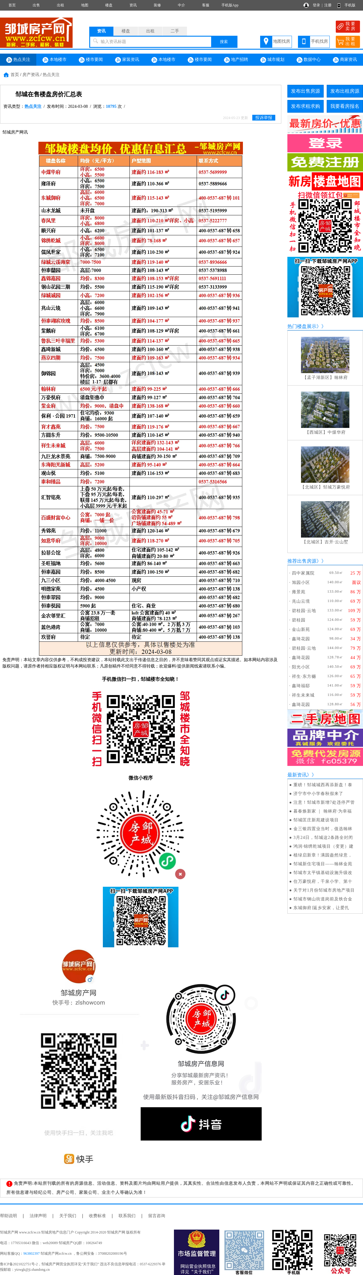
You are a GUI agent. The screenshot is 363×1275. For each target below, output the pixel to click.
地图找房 (281, 41)
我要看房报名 (344, 106)
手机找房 (319, 41)
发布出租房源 (344, 91)
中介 (181, 5)
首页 (12, 5)
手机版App (230, 5)
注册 (328, 5)
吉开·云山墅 (337, 542)
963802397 (31, 1253)
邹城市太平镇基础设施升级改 (322, 872)
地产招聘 (236, 60)
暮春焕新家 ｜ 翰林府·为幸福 (322, 811)
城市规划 (272, 60)
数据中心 (308, 60)
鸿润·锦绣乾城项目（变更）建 (323, 846)
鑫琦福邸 (301, 686)
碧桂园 (299, 620)
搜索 (224, 41)
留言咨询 (156, 1216)
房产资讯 (30, 74)
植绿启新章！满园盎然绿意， (322, 855)
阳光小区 (301, 667)
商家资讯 (345, 60)
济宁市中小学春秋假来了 (318, 793)
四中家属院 (303, 573)
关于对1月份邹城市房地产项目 (324, 890)
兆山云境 (301, 601)
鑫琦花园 (301, 639)
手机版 (350, 5)
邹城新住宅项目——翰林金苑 (322, 864)
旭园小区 (301, 582)
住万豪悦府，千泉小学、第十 (322, 881)
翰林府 (341, 377)
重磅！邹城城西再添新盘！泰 (322, 785)
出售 (36, 5)
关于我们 (67, 1216)
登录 (316, 5)
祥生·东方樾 (304, 676)
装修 (157, 5)
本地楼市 (54, 60)
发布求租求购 (305, 106)
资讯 (133, 5)
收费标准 (97, 1216)
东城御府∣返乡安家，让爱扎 (321, 908)
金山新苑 (301, 629)
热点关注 (18, 60)
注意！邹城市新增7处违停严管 (324, 802)
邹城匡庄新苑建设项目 (316, 820)
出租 (60, 5)
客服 (205, 5)
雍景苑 (299, 592)
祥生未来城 (303, 695)
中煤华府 (337, 432)
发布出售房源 (305, 91)
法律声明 (38, 1216)
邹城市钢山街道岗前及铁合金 (322, 899)
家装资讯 (127, 60)
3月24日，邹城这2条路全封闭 (323, 837)
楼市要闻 (91, 60)
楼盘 (109, 5)
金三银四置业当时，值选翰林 (322, 828)
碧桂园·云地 (304, 610)
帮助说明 (8, 1216)
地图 (84, 5)
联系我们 (127, 1216)
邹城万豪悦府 (336, 487)
